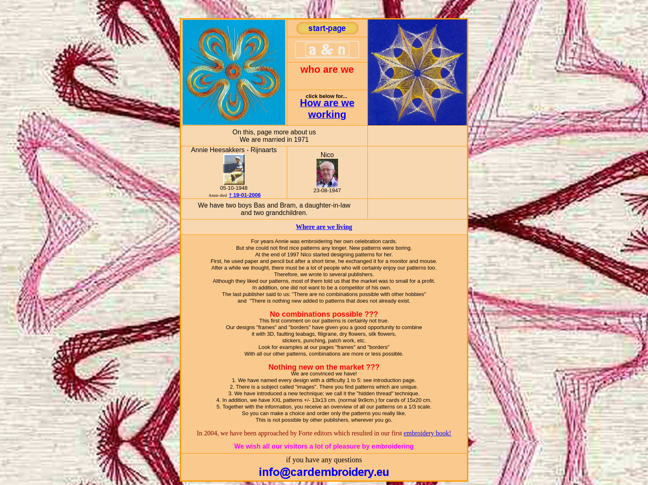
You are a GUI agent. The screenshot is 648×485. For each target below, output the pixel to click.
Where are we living (324, 226)
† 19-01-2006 (245, 195)
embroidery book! (427, 433)
